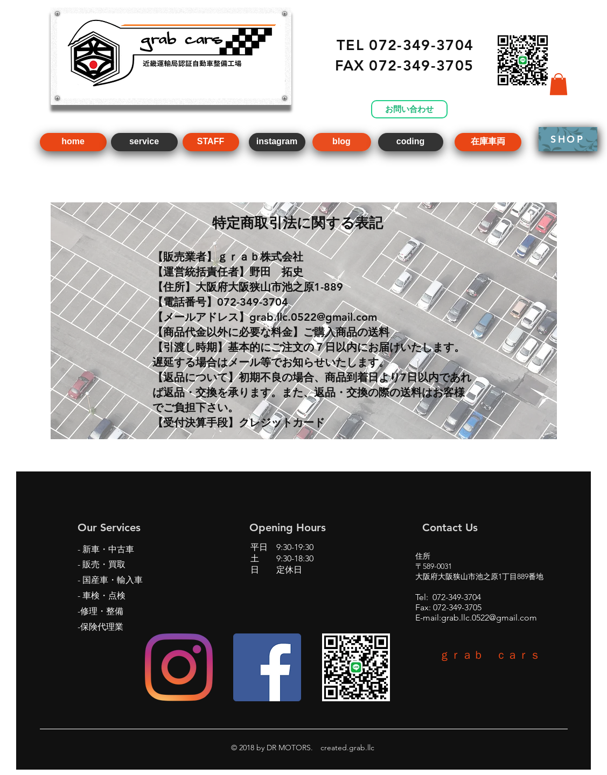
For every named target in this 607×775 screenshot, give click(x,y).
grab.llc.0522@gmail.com (489, 617)
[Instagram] (179, 667)
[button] (558, 84)
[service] (144, 142)
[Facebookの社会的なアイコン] (267, 667)
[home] (73, 142)
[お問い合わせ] (409, 109)
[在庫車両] (488, 142)
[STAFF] (211, 142)
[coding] (410, 142)
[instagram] (277, 142)
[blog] (341, 142)
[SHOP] (568, 139)
